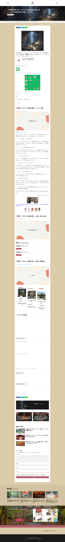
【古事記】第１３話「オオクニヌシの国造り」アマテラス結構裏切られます (37, 429)
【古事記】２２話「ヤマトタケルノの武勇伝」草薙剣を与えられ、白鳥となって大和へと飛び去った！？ (52, 501)
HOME (9, 21)
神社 (11, 21)
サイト (17, 471)
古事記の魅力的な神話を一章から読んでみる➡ (22, 111)
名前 (17, 463)
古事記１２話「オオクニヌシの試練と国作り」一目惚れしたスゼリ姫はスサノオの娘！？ (37, 442)
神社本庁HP (18, 94)
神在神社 (31, 288)
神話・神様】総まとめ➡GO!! (21, 65)
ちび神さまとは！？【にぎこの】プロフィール (24, 92)
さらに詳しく (18, 248)
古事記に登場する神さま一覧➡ (20, 219)
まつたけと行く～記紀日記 (21, 393)
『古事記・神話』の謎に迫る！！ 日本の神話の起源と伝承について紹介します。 (26, 501)
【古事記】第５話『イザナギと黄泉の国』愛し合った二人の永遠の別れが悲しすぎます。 (27, 21)
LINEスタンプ (27, 353)
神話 (9, 14)
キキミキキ (35, 537)
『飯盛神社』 (21, 287)
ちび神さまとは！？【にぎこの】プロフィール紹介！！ (26, 368)
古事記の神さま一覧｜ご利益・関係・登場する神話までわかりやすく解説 (39, 501)
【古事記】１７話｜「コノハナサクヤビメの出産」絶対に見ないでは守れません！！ (37, 436)
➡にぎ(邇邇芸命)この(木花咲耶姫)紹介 (23, 99)
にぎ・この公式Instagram (20, 353)
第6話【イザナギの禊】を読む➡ (43, 195)
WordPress (39, 538)
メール (17, 467)
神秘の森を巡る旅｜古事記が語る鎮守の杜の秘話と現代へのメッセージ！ (13, 501)
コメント (18, 454)
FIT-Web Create (30, 538)
